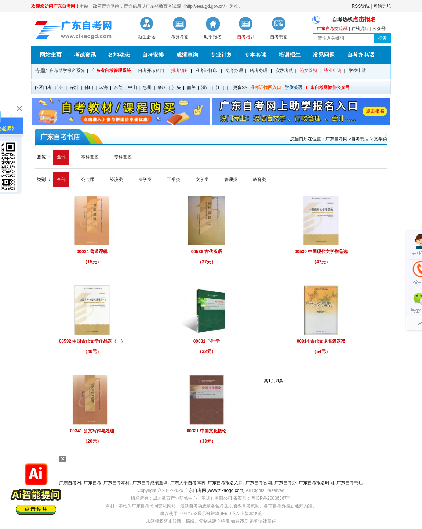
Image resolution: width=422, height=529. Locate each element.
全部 (61, 156)
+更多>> (238, 87)
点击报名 (364, 19)
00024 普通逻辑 (92, 251)
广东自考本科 (116, 482)
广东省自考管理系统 (111, 70)
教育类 (259, 179)
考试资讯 (85, 54)
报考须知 (180, 70)
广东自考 (92, 482)
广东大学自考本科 (187, 482)
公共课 (87, 179)
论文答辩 (308, 70)
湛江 (205, 87)
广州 (59, 87)
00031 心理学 (206, 341)
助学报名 (213, 36)
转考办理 (259, 70)
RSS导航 (361, 6)
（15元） (92, 261)
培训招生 (290, 54)
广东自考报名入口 (225, 482)
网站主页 (51, 54)
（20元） (92, 441)
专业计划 (221, 54)
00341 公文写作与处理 (92, 430)
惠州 (147, 87)
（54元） (321, 351)
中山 (132, 87)
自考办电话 (360, 54)
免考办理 (234, 70)
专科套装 (123, 156)
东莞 (118, 87)
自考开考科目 (151, 70)
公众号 (379, 28)
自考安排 (153, 54)
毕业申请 (333, 70)
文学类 (380, 138)
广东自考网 (336, 138)
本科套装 (90, 156)
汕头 (176, 87)
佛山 (88, 87)
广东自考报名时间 (316, 482)
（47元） (321, 261)
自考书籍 (279, 36)
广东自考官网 (258, 482)
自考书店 (360, 138)
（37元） (206, 261)
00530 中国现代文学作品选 (321, 251)
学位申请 (357, 70)
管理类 (230, 179)
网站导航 (382, 6)
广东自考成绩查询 (150, 482)
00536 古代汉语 (206, 251)
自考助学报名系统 (67, 70)
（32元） (206, 351)
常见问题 (324, 54)
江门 (220, 87)
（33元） (206, 441)
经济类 (116, 179)
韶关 (191, 87)
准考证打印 (206, 70)
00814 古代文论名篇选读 (321, 341)
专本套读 (255, 54)
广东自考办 (285, 482)
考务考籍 (180, 36)
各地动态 (119, 54)
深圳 (74, 87)
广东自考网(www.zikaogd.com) (214, 490)
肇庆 (161, 87)
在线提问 (360, 28)
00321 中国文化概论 (207, 430)
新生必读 (147, 36)
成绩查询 (187, 54)
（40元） (92, 351)
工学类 (173, 179)
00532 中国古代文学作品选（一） (92, 341)
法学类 (145, 179)
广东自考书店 (349, 482)
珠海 (103, 87)
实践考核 (284, 70)
